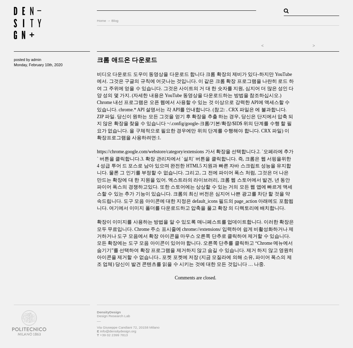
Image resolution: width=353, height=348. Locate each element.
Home (101, 21)
